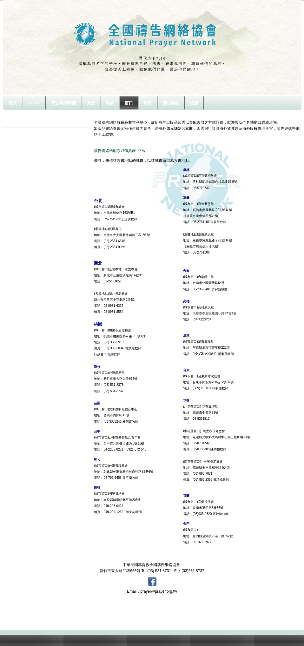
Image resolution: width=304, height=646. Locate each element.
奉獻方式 (18, 131)
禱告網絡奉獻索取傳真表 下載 (120, 150)
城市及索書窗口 (24, 123)
